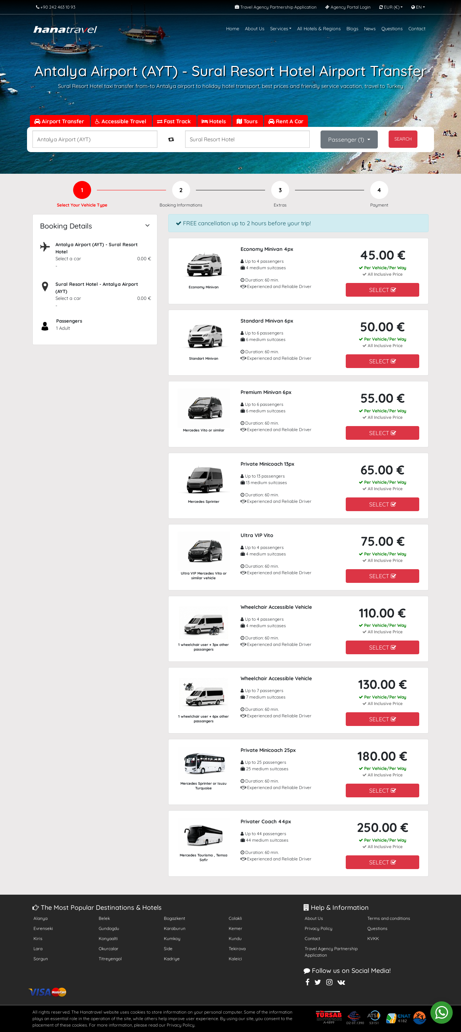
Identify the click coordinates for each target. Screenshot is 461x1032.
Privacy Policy (318, 928)
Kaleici (235, 958)
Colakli (235, 918)
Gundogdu (109, 928)
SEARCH (403, 139)
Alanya (40, 918)
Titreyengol (110, 958)
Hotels (214, 121)
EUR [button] (389, 7)
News (370, 28)
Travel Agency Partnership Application (331, 952)
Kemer (235, 928)
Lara (37, 948)
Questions (392, 28)
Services (279, 28)
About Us (254, 28)
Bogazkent (174, 918)
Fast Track (174, 121)
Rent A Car (286, 121)
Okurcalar (108, 948)
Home (232, 28)
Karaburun (174, 928)
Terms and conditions (388, 918)
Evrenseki (43, 928)
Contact (416, 28)
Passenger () (347, 139)
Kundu (235, 938)
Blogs (352, 28)
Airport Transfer (60, 121)
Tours (248, 121)
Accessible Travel (121, 121)
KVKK (373, 938)
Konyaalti (108, 938)
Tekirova (237, 948)
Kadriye (172, 958)
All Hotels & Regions (319, 28)
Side (168, 948)
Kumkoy (172, 938)
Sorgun (40, 958)
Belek (104, 918)
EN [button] (416, 7)
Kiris (37, 938)
